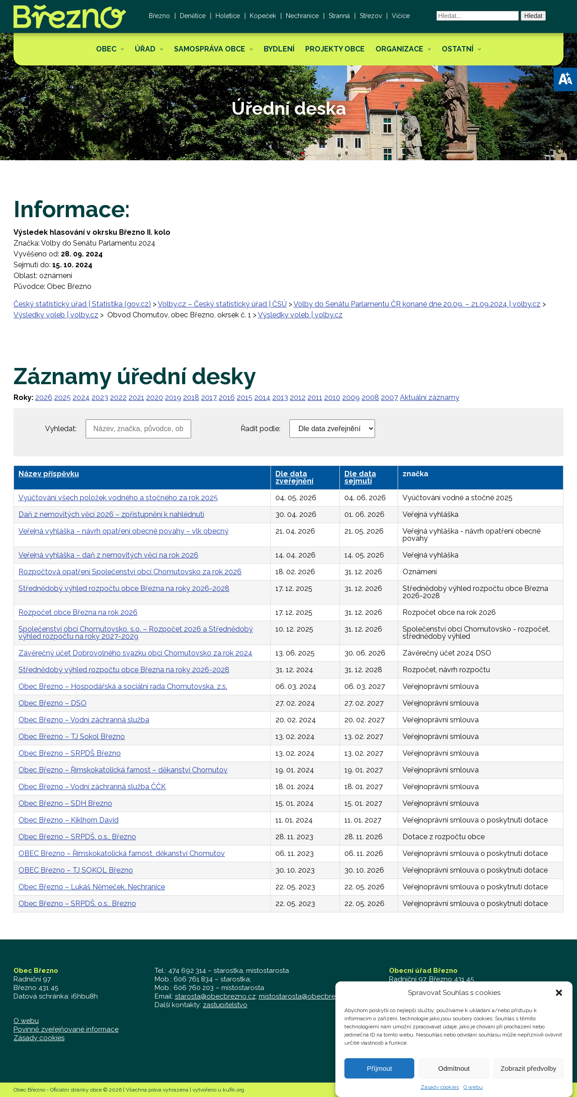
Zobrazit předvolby (528, 1074)
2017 (209, 397)
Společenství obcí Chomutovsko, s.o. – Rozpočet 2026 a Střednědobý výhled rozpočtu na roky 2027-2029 (135, 633)
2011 (314, 397)
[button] (565, 79)
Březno (159, 15)
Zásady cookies (440, 1093)
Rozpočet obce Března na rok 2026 (77, 612)
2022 (118, 397)
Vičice (401, 15)
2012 (298, 397)
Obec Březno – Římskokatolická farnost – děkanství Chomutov (123, 770)
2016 (227, 397)
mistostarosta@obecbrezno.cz (308, 996)
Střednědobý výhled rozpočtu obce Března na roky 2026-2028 (123, 588)
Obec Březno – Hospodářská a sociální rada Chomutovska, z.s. (122, 686)
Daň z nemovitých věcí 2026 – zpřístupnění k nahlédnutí (111, 514)
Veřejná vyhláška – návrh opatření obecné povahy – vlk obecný (123, 531)
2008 (370, 397)
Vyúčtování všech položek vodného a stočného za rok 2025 (118, 497)
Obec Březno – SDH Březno (65, 803)
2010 (332, 397)
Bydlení (279, 49)
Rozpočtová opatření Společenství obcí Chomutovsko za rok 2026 (130, 571)
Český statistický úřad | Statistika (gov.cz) (82, 304)
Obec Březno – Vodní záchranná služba (83, 720)
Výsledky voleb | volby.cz (56, 315)
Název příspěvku (48, 473)
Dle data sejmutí (360, 477)
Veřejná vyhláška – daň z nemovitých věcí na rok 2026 (108, 555)
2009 (351, 397)
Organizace (399, 49)
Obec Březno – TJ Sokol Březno (71, 736)
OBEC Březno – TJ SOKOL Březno (75, 870)
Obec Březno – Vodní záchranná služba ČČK (92, 786)
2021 (136, 397)
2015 (244, 397)
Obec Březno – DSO (52, 703)
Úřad (145, 49)
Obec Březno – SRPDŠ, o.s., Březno (77, 836)
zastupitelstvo (225, 1005)
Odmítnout (454, 1074)
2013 (280, 397)
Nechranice (302, 15)
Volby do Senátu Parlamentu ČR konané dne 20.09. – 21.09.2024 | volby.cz (416, 304)
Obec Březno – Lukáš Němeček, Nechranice (91, 887)
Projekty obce (335, 49)
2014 (262, 397)
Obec (106, 49)
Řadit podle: (260, 428)
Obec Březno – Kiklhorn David (68, 820)
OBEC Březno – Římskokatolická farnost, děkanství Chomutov (121, 853)
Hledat (533, 15)
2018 (191, 397)
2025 (62, 397)
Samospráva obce (209, 49)
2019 (173, 397)
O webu (473, 1093)
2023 (100, 397)
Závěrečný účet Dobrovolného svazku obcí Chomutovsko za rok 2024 (135, 653)
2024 (81, 397)
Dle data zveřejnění (294, 477)
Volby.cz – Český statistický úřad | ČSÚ (222, 304)
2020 (154, 397)
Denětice (193, 15)
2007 (389, 397)
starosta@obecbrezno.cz (215, 996)
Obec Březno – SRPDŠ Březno (69, 753)
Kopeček (263, 15)
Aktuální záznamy (429, 397)
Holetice (227, 15)
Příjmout (379, 1074)
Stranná (339, 15)
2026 (43, 397)
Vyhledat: (61, 428)
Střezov (371, 15)
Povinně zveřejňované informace (66, 1029)
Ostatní (457, 49)
